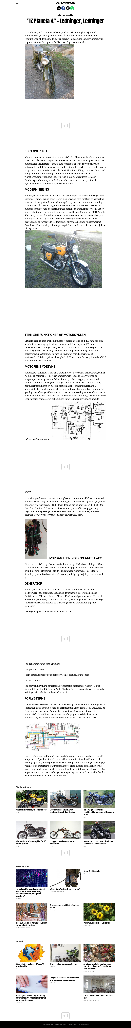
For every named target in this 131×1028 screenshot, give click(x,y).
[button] (17, 3)
